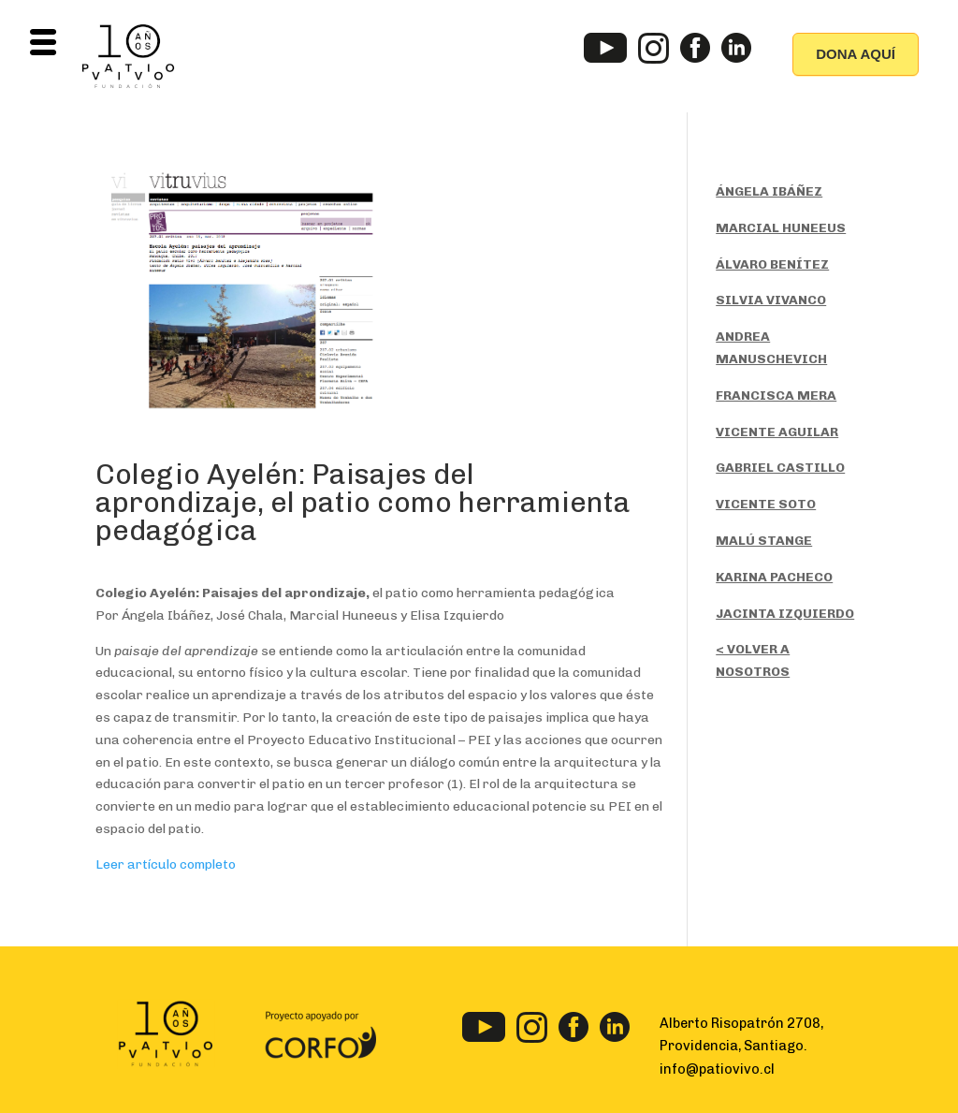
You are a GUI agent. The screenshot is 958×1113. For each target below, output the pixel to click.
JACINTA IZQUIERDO (785, 614)
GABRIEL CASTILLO (780, 468)
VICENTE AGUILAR (777, 432)
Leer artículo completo (165, 864)
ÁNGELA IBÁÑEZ (769, 191)
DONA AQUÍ (855, 54)
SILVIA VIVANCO (771, 300)
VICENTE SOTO (766, 504)
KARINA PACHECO (774, 577)
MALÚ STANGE (764, 541)
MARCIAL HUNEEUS (781, 228)
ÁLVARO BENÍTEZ (772, 264)
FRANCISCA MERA (776, 395)
